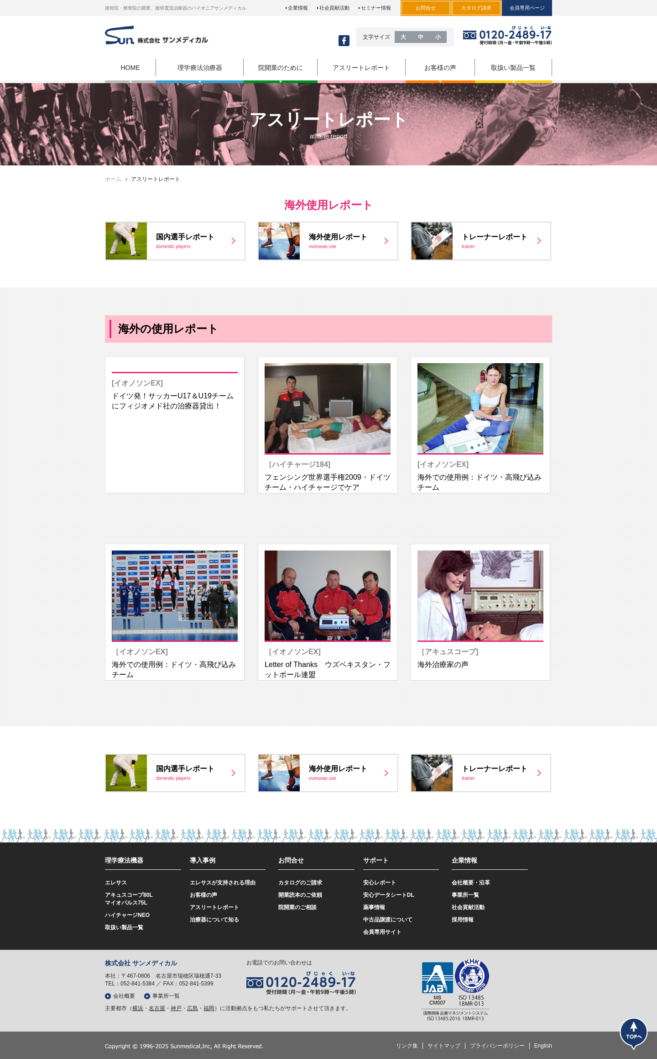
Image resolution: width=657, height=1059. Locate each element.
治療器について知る (214, 919)
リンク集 (407, 1046)
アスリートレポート (214, 907)
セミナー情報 (376, 8)
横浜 (137, 1008)
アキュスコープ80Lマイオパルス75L (129, 899)
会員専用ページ (527, 8)
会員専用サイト (382, 932)
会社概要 (124, 996)
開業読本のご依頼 (300, 895)
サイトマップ (444, 1046)
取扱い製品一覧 (124, 927)
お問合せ (291, 860)
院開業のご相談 (297, 907)
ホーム (113, 179)
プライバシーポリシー (497, 1046)
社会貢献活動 (334, 8)
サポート (376, 860)
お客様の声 (203, 895)
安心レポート (379, 882)
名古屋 (157, 1008)
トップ (634, 1033)
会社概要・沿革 (471, 882)
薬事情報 (374, 907)
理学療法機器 (124, 860)
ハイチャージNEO (127, 915)
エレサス (116, 882)
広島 (192, 1008)
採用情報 (463, 919)
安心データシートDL (388, 895)
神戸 (176, 1008)
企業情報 (298, 8)
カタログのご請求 (300, 882)
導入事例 (202, 860)
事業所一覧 (465, 895)
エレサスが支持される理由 (223, 882)
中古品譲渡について (387, 919)
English (543, 1046)
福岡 (208, 1008)
